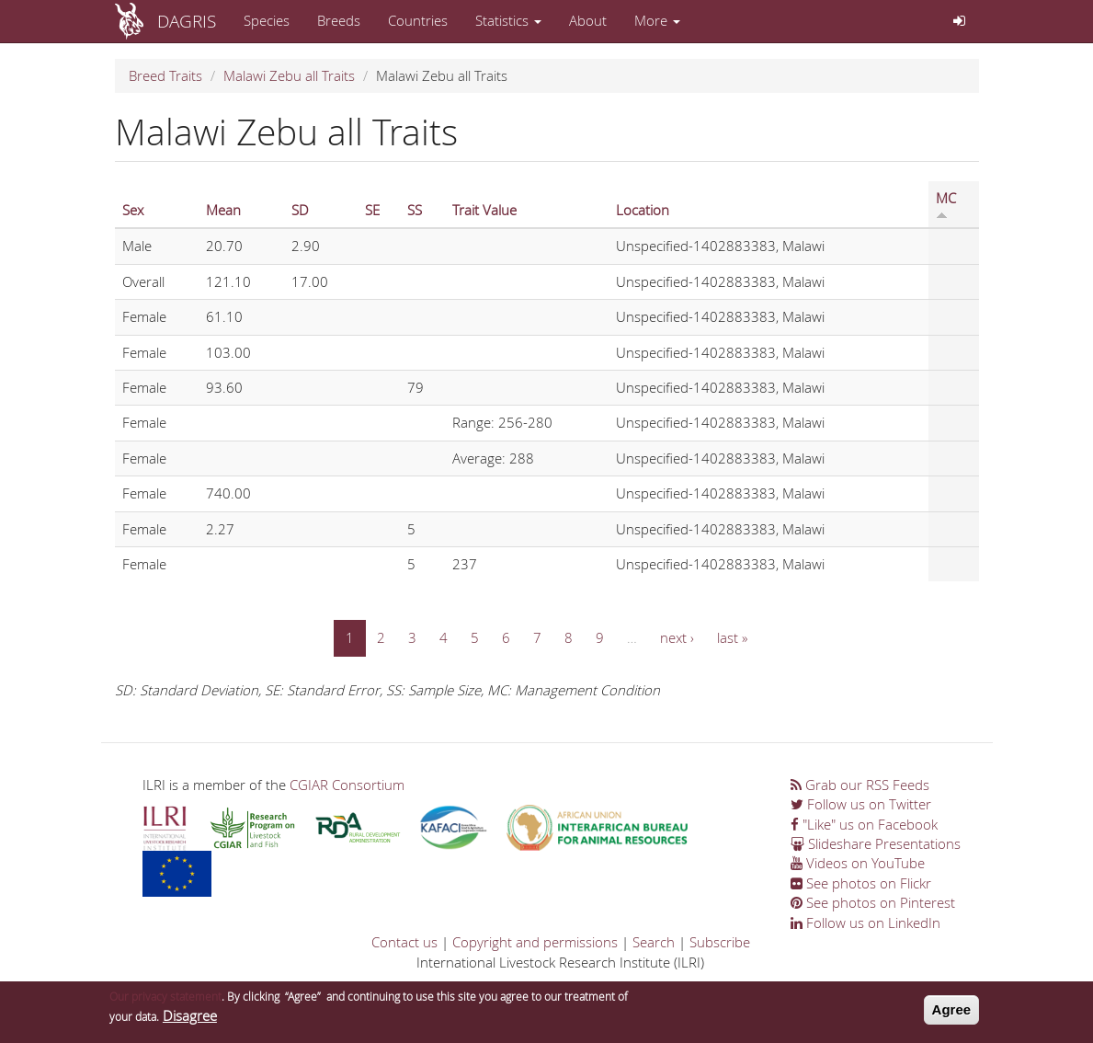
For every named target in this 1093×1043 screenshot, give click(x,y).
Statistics (508, 20)
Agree (952, 1013)
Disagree (190, 1018)
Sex (132, 210)
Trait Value (484, 210)
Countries (418, 20)
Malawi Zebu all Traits (289, 75)
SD (300, 210)
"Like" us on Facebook (864, 824)
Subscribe (719, 942)
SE (372, 210)
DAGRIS (186, 20)
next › (677, 637)
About (588, 20)
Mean (223, 210)
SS (414, 210)
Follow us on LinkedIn (865, 922)
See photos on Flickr (861, 883)
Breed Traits (165, 75)
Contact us (404, 942)
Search (653, 942)
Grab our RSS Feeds (860, 784)
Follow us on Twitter (861, 804)
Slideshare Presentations (876, 843)
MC (946, 204)
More (657, 20)
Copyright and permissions (535, 942)
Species (267, 20)
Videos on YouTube (858, 863)
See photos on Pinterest (873, 902)
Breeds (338, 20)
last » (732, 637)
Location (642, 210)
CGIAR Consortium (347, 784)
